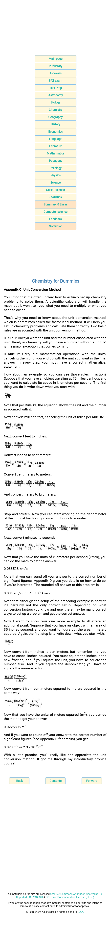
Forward (91, 781)
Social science (55, 190)
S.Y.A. (81, 911)
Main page (56, 58)
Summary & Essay (55, 204)
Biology (55, 102)
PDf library (55, 66)
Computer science (55, 211)
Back (19, 781)
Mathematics (55, 153)
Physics (55, 175)
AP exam (56, 73)
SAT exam (55, 80)
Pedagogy (55, 160)
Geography (55, 117)
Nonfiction (55, 226)
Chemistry (55, 109)
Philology (56, 168)
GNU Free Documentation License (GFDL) (70, 897)
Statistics (55, 197)
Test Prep (55, 88)
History (55, 124)
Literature (55, 146)
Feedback (55, 219)
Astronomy (55, 95)
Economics (55, 131)
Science (55, 182)
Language (55, 139)
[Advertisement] (55, 28)
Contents (55, 781)
